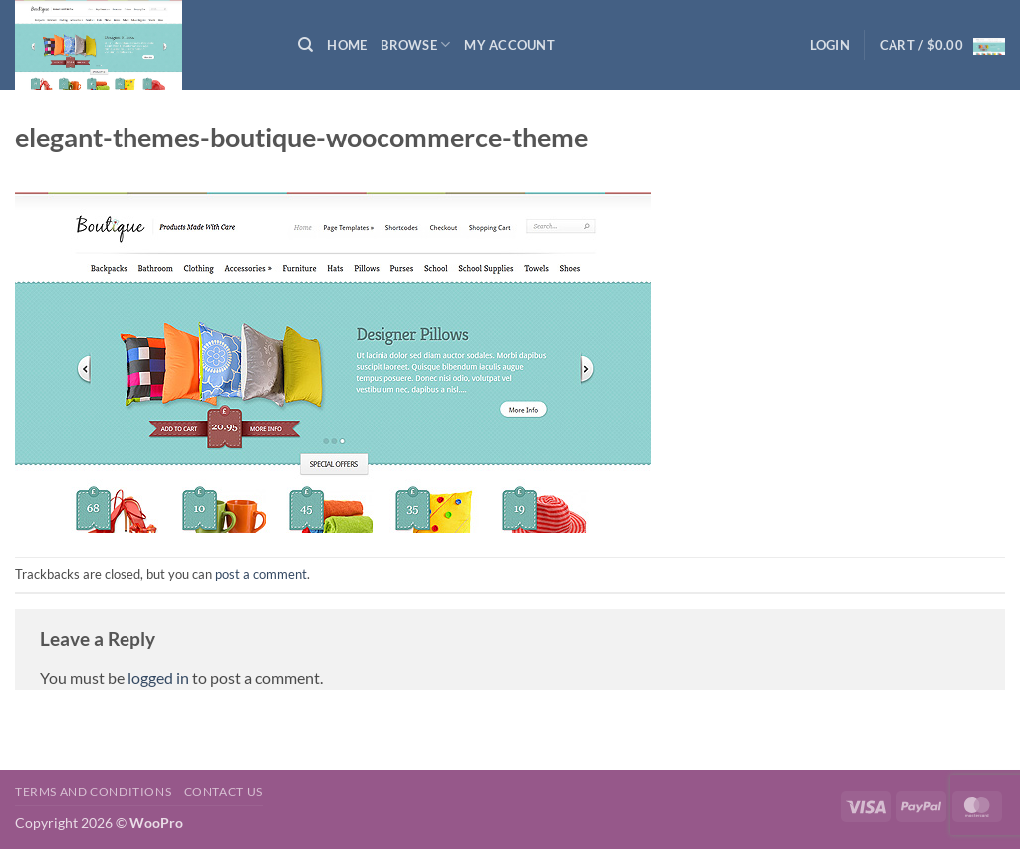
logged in (158, 677)
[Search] (305, 45)
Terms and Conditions (93, 791)
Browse (415, 44)
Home (347, 45)
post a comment (261, 574)
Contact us (223, 791)
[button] (830, 45)
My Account (509, 45)
